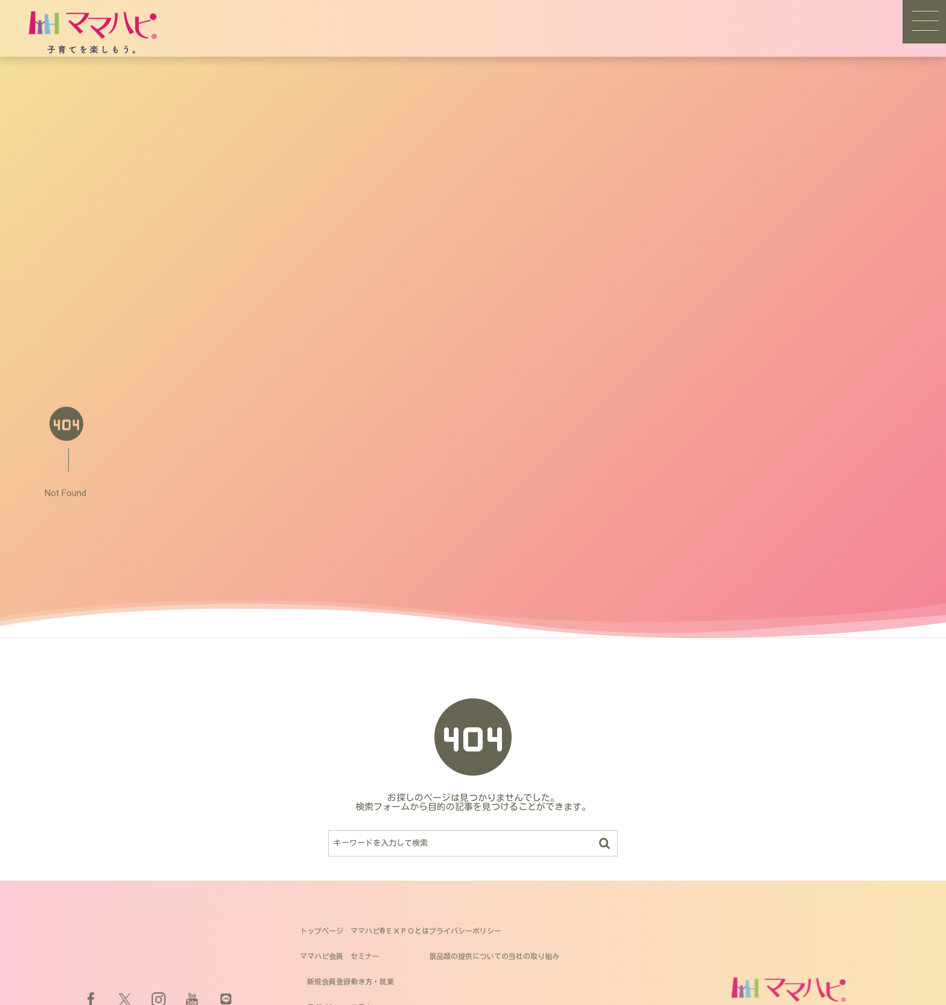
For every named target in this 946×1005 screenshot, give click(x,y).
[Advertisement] (473, 299)
